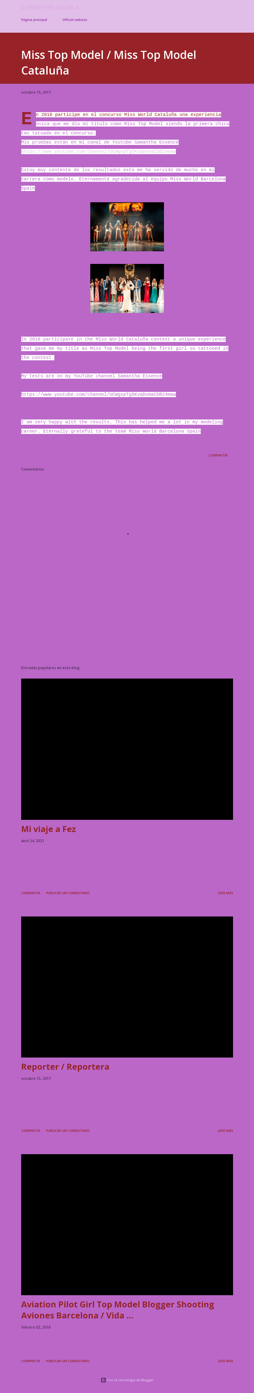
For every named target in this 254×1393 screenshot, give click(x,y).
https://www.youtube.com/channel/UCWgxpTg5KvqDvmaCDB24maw (98, 151)
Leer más (225, 893)
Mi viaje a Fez (48, 829)
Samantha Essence (50, 8)
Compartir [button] (218, 455)
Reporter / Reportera (65, 1066)
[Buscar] (210, 8)
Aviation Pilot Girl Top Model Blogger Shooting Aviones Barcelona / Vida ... (117, 1310)
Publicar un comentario (68, 893)
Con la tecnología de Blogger (127, 1380)
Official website (74, 19)
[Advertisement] (127, 625)
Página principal (34, 19)
